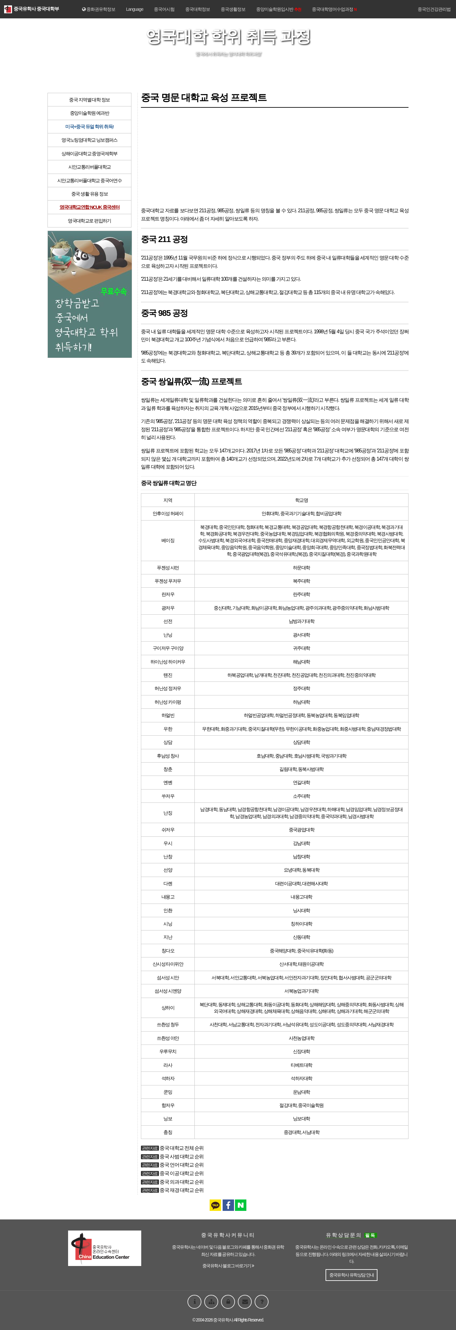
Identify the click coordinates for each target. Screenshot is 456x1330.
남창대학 (301, 856)
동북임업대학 (346, 715)
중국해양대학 (282, 950)
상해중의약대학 (351, 1004)
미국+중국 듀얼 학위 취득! (89, 126)
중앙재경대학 (296, 540)
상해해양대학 (322, 1004)
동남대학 (227, 809)
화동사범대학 (380, 1004)
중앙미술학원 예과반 (89, 113)
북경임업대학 (299, 533)
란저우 (168, 594)
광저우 (168, 608)
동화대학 (299, 1004)
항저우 (168, 1105)
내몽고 (168, 896)
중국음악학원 (260, 547)
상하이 (168, 1007)
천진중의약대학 (361, 675)
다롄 (167, 883)
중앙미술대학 (288, 547)
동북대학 (310, 870)
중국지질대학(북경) (327, 554)
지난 (167, 937)
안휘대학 (270, 513)
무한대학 (210, 729)
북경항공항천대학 (336, 527)
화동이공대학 (276, 1004)
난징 (167, 812)
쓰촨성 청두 (168, 1024)
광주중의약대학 (347, 608)
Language (134, 9)
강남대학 (301, 843)
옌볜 (167, 782)
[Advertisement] (274, 157)
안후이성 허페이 (168, 513)
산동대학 (301, 937)
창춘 (167, 769)
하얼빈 (168, 715)
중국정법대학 (369, 547)
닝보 (167, 1118)
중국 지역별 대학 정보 (89, 99)
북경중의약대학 (360, 533)
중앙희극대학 (314, 547)
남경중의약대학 (304, 816)
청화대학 (254, 527)
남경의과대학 (275, 816)
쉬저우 (168, 829)
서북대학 (220, 977)
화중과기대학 (233, 729)
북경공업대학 (304, 527)
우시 (167, 843)
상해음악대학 (303, 1011)
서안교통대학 (243, 977)
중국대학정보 (197, 9)
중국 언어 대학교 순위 (181, 1164)
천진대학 (281, 675)
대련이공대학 (288, 883)
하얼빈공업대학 (259, 715)
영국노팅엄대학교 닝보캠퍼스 (89, 140)
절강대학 (287, 1105)
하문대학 (301, 567)
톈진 (167, 675)
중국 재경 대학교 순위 (181, 1190)
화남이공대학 (263, 608)
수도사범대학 (211, 540)
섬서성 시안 (168, 977)
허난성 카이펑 (168, 702)
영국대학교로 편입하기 (89, 220)
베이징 (168, 540)
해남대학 (301, 661)
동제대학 (226, 1004)
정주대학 (301, 688)
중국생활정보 (233, 9)
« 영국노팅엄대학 (205, 70)
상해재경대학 (249, 1011)
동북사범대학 (310, 769)
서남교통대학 (241, 1024)
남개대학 (262, 675)
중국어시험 (164, 9)
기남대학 (241, 608)
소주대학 (301, 796)
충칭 (167, 1132)
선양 (167, 870)
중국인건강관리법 (434, 9)
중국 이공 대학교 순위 (181, 1173)
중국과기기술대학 (297, 513)
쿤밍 (167, 1092)
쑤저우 (168, 796)
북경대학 (208, 527)
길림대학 (287, 769)
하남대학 (301, 702)
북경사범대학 (389, 533)
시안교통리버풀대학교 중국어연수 (89, 180)
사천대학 (218, 1024)
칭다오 (168, 950)
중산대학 (222, 608)
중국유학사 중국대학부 (31, 8)
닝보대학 (301, 1118)
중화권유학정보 (98, 9)
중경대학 (292, 1132)
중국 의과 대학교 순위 (181, 1182)
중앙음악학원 (233, 547)
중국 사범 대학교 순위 (181, 1156)
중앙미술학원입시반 (278, 9)
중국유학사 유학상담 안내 (351, 1274)
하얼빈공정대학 (290, 715)
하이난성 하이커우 (167, 661)
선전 (167, 621)
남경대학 (208, 809)
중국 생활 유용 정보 (89, 193)
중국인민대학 (231, 527)
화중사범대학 (352, 729)
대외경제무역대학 (328, 540)
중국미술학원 (310, 1105)
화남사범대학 (376, 608)
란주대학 (301, 594)
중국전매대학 (269, 540)
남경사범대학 (360, 816)
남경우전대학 (313, 809)
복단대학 (208, 1004)
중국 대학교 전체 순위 (181, 1148)
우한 (167, 729)
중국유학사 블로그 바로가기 (228, 1265)
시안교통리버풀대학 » (247, 70)
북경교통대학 (277, 527)
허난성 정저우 (168, 688)
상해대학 (326, 1011)
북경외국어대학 (240, 540)
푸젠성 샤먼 (168, 567)
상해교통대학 (249, 1004)
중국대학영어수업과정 (334, 9)
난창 (167, 856)
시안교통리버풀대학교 (89, 166)
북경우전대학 (245, 533)
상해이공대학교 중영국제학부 (89, 153)
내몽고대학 (301, 896)
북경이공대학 (367, 527)
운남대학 (301, 1092)
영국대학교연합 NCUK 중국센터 (89, 207)
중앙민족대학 (342, 547)
